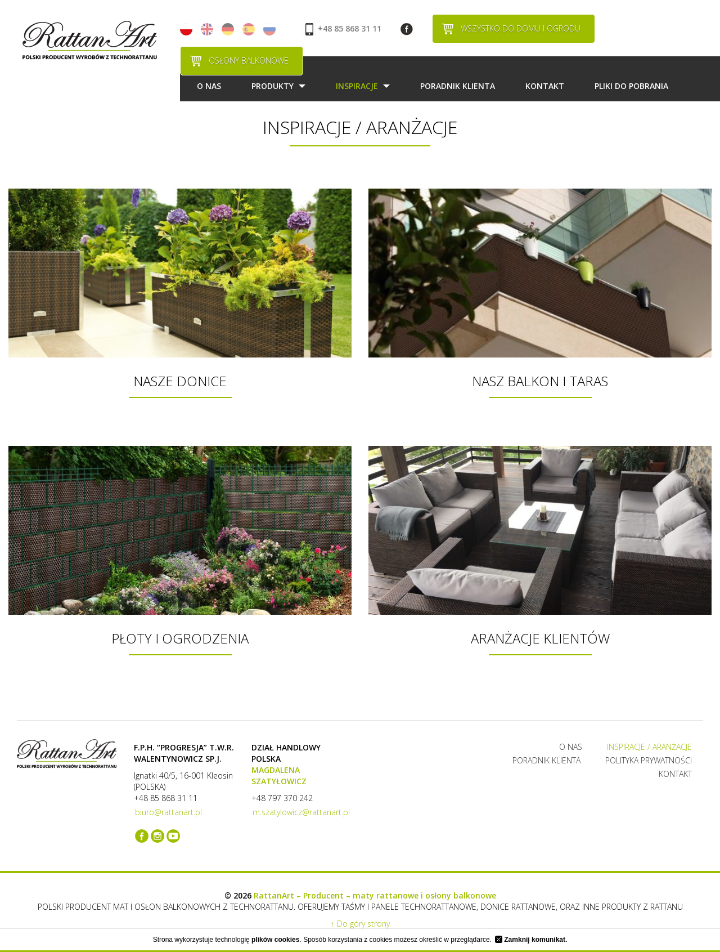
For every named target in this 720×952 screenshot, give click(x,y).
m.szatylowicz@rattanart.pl (301, 812)
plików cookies (275, 940)
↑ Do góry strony (360, 923)
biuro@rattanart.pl (168, 812)
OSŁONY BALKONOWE (249, 60)
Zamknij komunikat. (531, 940)
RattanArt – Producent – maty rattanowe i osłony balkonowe (375, 895)
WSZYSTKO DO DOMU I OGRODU (520, 28)
